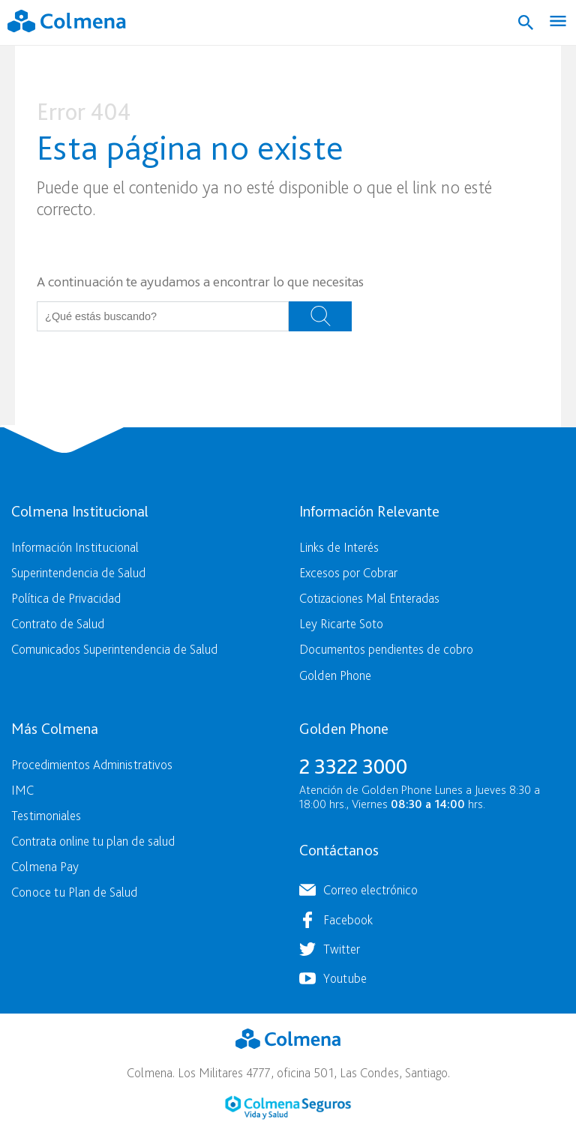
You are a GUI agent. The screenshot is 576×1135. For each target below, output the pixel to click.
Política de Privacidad (66, 598)
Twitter (341, 949)
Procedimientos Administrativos (91, 764)
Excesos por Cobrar (348, 572)
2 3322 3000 (353, 766)
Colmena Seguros (288, 1107)
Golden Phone (335, 675)
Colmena (288, 1039)
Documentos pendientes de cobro (386, 649)
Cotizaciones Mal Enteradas (369, 598)
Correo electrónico (370, 889)
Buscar (320, 316)
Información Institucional (75, 547)
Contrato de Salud (57, 623)
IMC (22, 790)
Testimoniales (46, 815)
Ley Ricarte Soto (341, 623)
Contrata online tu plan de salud (93, 841)
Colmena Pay (45, 866)
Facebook (348, 919)
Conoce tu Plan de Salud (74, 892)
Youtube (345, 978)
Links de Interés (339, 547)
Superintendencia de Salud (78, 572)
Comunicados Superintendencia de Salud (114, 649)
